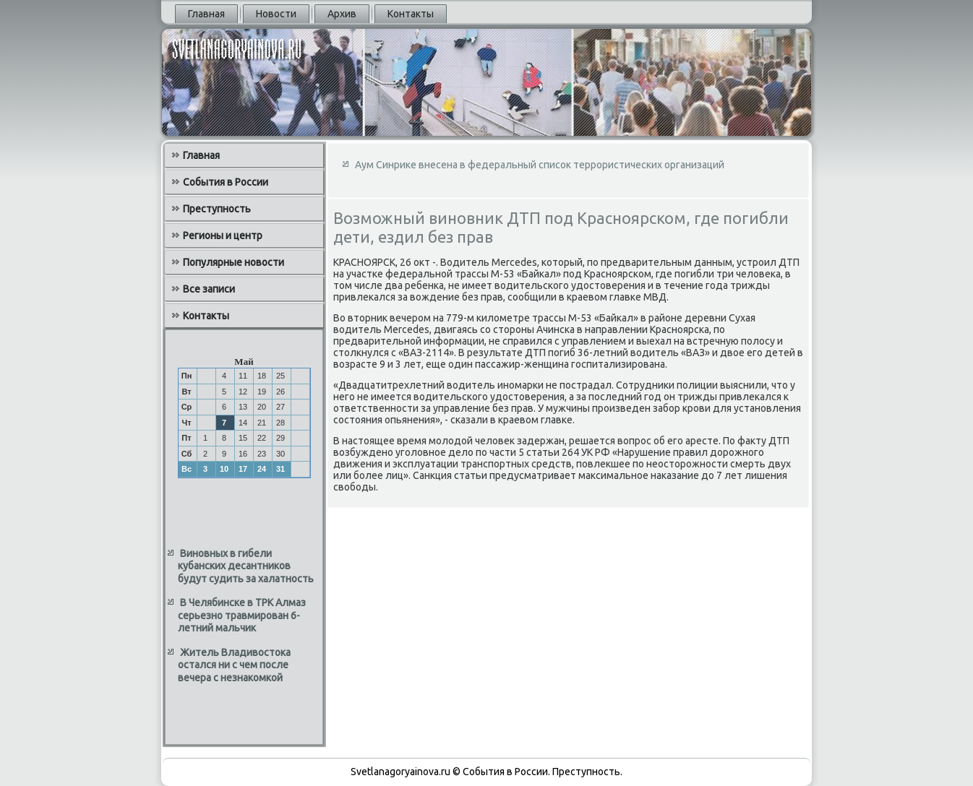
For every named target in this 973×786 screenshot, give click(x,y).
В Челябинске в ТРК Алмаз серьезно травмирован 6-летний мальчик (242, 615)
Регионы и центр (222, 235)
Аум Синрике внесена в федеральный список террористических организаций (539, 164)
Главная (206, 14)
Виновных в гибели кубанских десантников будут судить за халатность (246, 566)
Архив (341, 14)
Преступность (217, 209)
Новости (276, 14)
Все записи (209, 289)
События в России (225, 182)
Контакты (410, 14)
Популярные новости (233, 262)
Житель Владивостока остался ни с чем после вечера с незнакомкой (234, 665)
